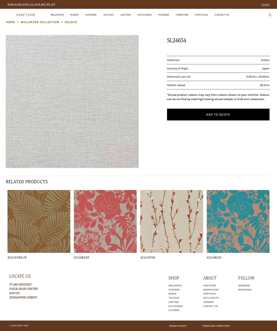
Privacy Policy (178, 325)
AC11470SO (147, 257)
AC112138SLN (16, 257)
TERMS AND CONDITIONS (216, 325)
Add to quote (218, 114)
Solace (71, 22)
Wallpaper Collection (40, 22)
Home (10, 22)
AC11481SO (214, 257)
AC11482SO (81, 257)
